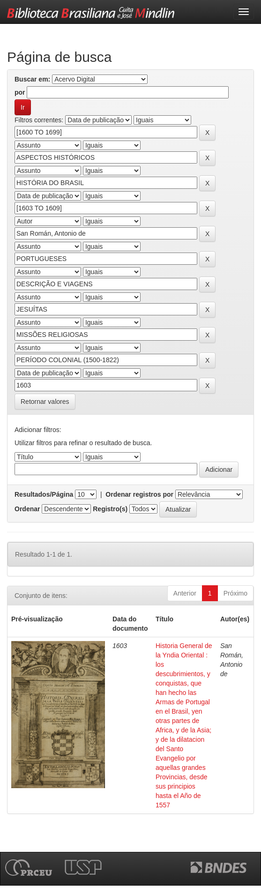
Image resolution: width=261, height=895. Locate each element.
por (20, 92)
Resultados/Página (44, 494)
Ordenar (27, 509)
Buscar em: (32, 79)
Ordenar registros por (139, 494)
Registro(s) (110, 509)
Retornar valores (45, 401)
